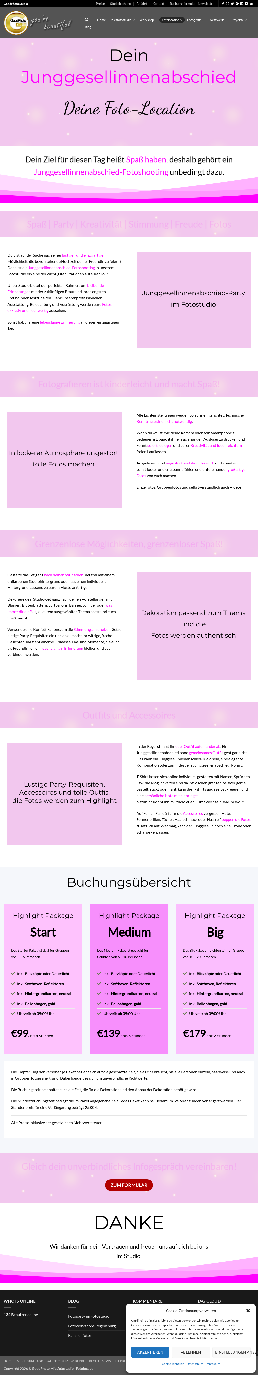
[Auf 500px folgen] (251, 4)
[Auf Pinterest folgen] (237, 4)
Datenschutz (195, 1364)
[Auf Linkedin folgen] (241, 4)
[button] (248, 1310)
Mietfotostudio (122, 20)
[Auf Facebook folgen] (222, 4)
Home (101, 20)
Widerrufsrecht (85, 1361)
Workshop (148, 20)
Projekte (239, 20)
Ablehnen (191, 1352)
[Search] (86, 19)
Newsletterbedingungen (124, 1361)
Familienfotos (79, 1335)
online (21, 1314)
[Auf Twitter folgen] (232, 4)
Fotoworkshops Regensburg (92, 1325)
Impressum (213, 1364)
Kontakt (158, 4)
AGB (40, 1361)
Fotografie (196, 20)
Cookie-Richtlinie (173, 1364)
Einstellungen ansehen (233, 1352)
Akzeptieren (150, 1352)
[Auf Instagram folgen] (227, 4)
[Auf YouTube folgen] (246, 4)
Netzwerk (218, 20)
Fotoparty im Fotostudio (88, 1316)
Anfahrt (142, 4)
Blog (89, 27)
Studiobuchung (120, 4)
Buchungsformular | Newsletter (192, 4)
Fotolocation (172, 20)
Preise (100, 4)
